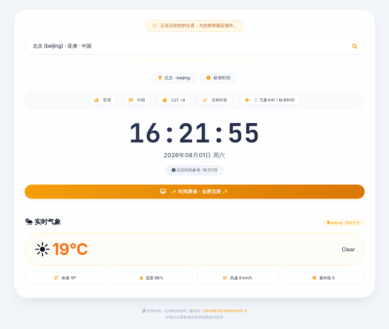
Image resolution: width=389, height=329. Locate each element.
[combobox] (195, 46)
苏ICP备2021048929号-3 (225, 311)
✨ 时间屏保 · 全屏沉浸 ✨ (194, 191)
